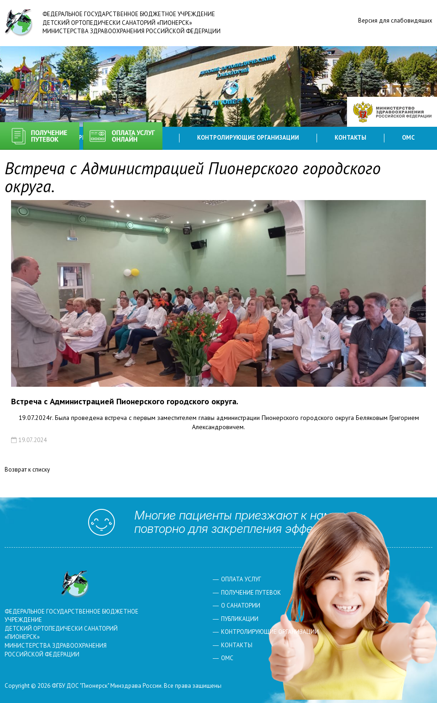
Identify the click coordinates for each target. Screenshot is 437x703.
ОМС (408, 138)
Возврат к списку (27, 469)
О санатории (240, 605)
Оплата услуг (122, 136)
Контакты (350, 138)
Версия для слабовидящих (395, 20)
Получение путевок (39, 136)
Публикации (239, 619)
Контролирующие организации (248, 138)
